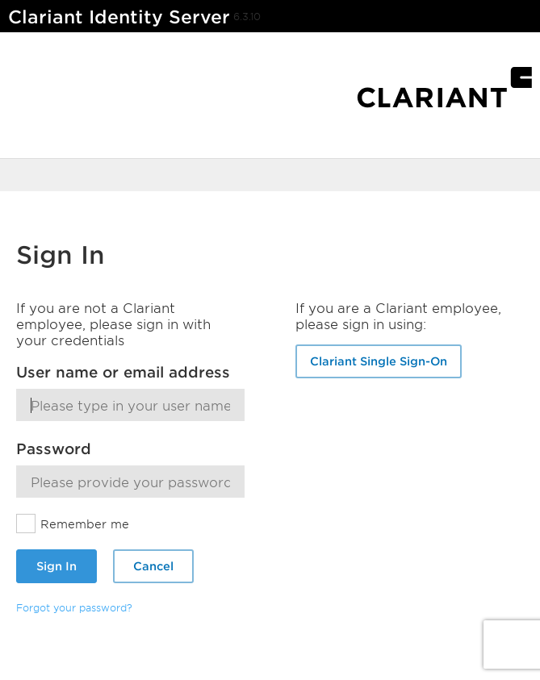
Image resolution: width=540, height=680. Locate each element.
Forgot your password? (74, 607)
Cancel (153, 566)
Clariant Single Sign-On (378, 361)
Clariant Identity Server (119, 16)
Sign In (56, 566)
